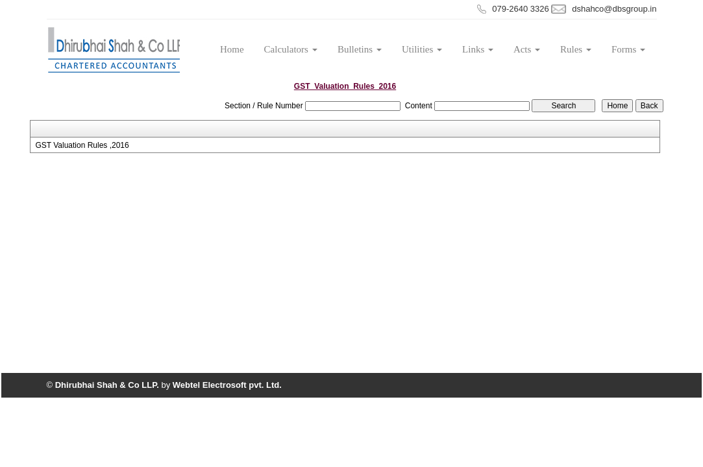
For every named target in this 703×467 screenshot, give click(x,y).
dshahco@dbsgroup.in (614, 9)
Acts (526, 49)
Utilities (422, 49)
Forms (628, 49)
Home (232, 49)
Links (477, 49)
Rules (575, 49)
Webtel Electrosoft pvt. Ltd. (227, 385)
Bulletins (360, 49)
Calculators (290, 49)
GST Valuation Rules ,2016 (82, 145)
